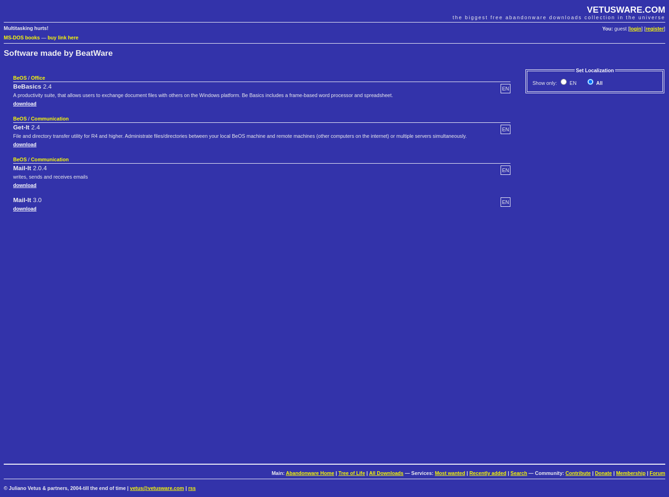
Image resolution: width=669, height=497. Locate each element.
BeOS (20, 78)
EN (572, 83)
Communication (50, 118)
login (635, 28)
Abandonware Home (310, 473)
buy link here (63, 37)
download (25, 103)
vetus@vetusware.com (157, 488)
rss (192, 488)
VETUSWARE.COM (626, 10)
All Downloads (386, 473)
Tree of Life (351, 473)
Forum (657, 473)
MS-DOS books (22, 37)
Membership (631, 473)
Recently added (487, 473)
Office (38, 78)
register (655, 28)
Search (518, 473)
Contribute (578, 473)
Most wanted (450, 473)
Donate (603, 473)
